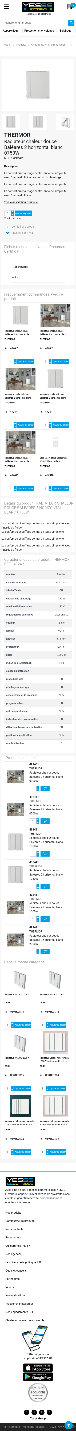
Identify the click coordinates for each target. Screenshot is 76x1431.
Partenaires (12, 1279)
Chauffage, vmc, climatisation (48, 44)
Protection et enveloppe (39, 30)
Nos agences (13, 1254)
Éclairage (66, 30)
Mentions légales (33, 1426)
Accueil (7, 44)
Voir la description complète (21, 202)
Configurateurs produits (20, 1221)
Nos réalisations (15, 1295)
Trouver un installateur (19, 1303)
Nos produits (13, 1212)
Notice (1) (17, 277)
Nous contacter (14, 1229)
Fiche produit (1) (20, 267)
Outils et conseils (16, 1270)
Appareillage (11, 30)
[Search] (35, 23)
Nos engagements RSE (19, 1312)
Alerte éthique (12, 1426)
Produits (21, 44)
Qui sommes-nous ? (17, 1245)
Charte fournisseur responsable (24, 1320)
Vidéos (9, 1287)
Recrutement (13, 1237)
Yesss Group (38, 1418)
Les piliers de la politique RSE (23, 1262)
